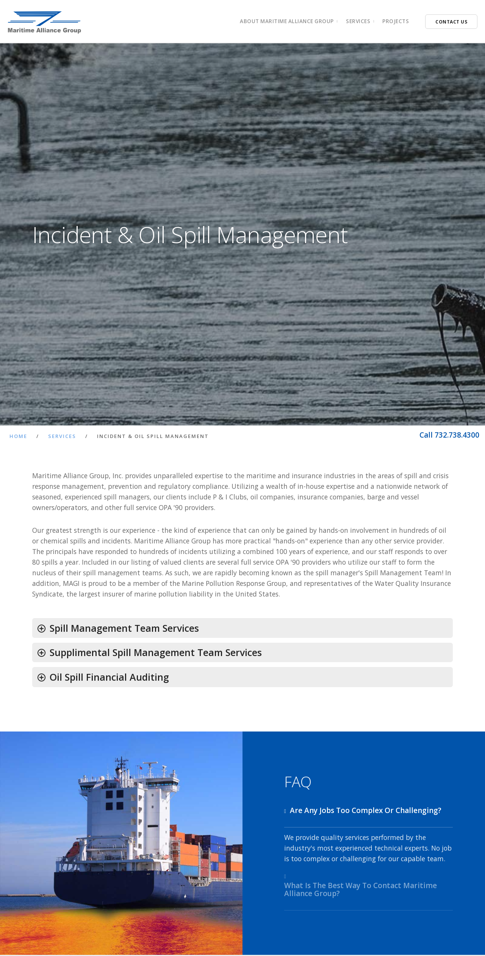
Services (62, 436)
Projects (395, 21)
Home (18, 436)
